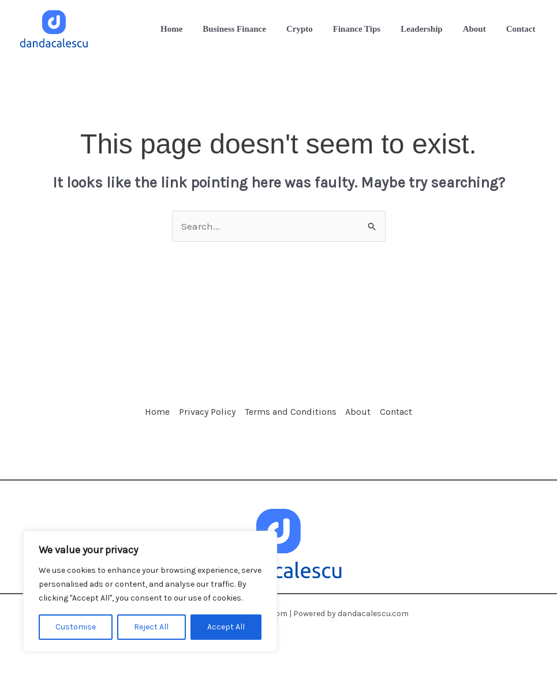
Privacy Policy (198, 415)
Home (138, 415)
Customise (75, 627)
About (367, 415)
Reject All (151, 627)
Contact (415, 415)
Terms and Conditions (291, 415)
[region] (150, 591)
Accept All (226, 627)
